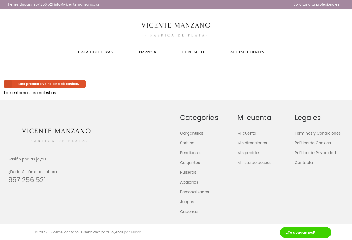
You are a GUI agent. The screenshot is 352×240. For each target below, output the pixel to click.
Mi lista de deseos (254, 162)
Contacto (193, 52)
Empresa (147, 52)
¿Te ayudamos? (300, 232)
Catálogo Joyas (95, 52)
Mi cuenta (246, 133)
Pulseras (188, 172)
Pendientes (190, 153)
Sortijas (187, 143)
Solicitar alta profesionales (316, 4)
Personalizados (194, 192)
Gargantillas (192, 133)
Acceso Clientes (247, 52)
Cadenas (189, 211)
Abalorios (189, 182)
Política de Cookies (313, 143)
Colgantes (190, 162)
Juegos (187, 201)
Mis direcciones (252, 143)
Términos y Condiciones (318, 133)
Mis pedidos (248, 153)
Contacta (304, 162)
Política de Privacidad (315, 153)
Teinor (135, 232)
